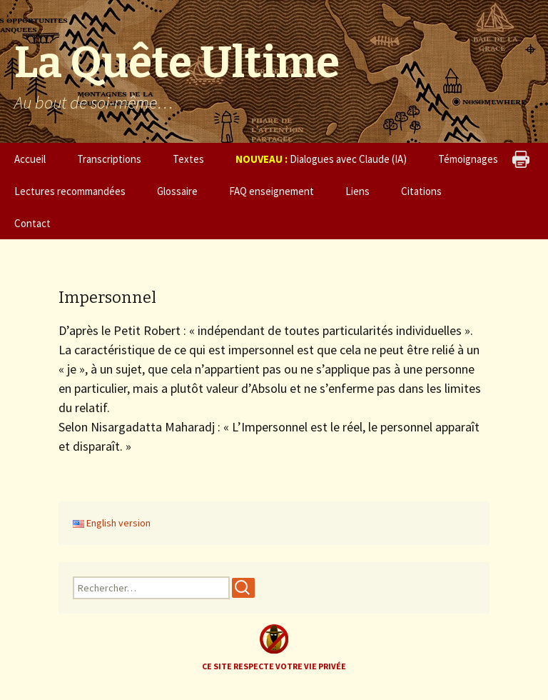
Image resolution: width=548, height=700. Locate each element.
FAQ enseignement (271, 191)
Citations (421, 191)
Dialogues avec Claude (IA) (321, 159)
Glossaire (177, 191)
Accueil (30, 159)
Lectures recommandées (70, 191)
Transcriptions (109, 159)
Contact (32, 223)
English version (112, 522)
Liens (357, 191)
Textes (188, 159)
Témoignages (468, 159)
